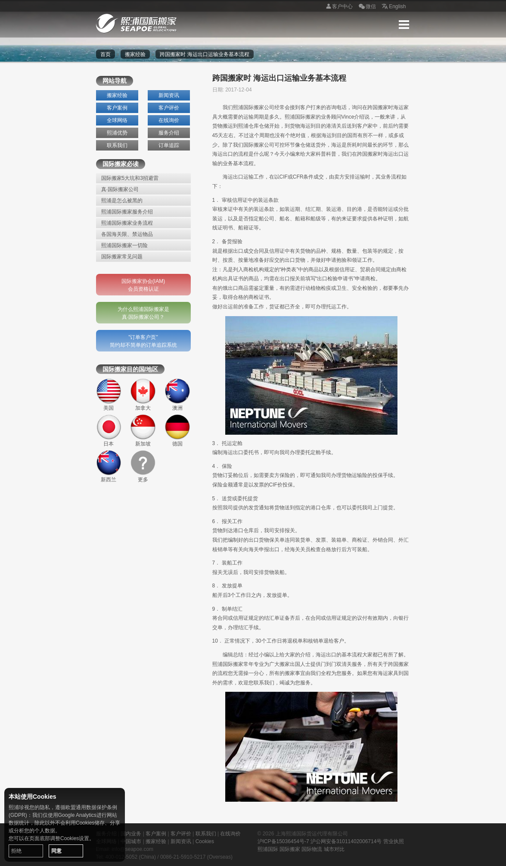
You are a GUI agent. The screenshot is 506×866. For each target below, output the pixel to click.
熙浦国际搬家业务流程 (127, 223)
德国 (177, 430)
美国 (109, 394)
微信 (366, 7)
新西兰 (109, 466)
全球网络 (117, 120)
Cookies (205, 841)
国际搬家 (289, 849)
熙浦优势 (117, 133)
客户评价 (168, 108)
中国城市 (131, 841)
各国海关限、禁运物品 (127, 234)
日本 (109, 430)
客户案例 (117, 108)
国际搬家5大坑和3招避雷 (129, 178)
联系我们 (117, 145)
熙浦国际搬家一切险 (124, 245)
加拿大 (143, 394)
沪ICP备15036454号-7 (283, 841)
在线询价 (168, 120)
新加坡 (143, 430)
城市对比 (334, 849)
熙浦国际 (268, 849)
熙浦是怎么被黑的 (122, 201)
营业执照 (393, 841)
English (393, 7)
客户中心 (338, 7)
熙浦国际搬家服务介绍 (127, 212)
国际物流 (311, 849)
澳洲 (177, 394)
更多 (143, 466)
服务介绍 (168, 133)
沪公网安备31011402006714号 (346, 841)
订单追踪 (168, 145)
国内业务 (131, 834)
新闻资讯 (168, 95)
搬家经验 (135, 54)
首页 (105, 54)
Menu (403, 24)
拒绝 (16, 851)
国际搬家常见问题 (122, 257)
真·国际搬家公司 (120, 189)
